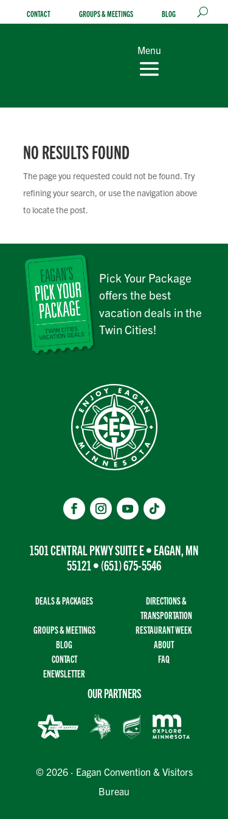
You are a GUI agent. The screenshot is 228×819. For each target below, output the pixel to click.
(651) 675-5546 (131, 565)
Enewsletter (64, 673)
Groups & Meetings (106, 14)
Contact (38, 14)
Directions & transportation (166, 608)
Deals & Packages (64, 600)
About (164, 644)
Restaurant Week (164, 630)
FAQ (164, 659)
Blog (169, 14)
